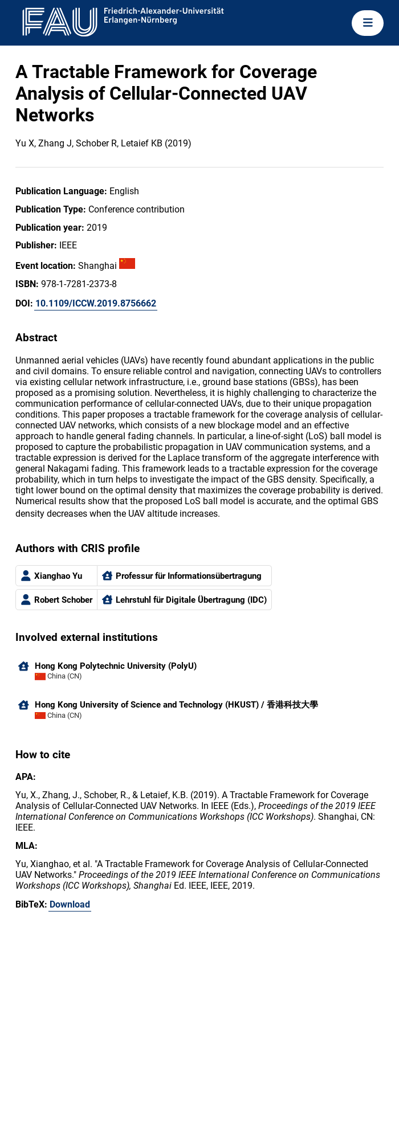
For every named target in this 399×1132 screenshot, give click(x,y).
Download (70, 904)
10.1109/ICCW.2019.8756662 (95, 303)
